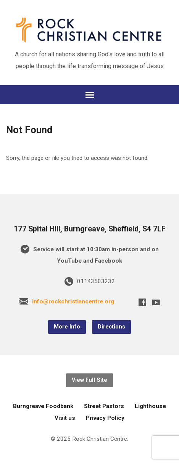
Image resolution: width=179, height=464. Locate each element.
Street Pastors (104, 406)
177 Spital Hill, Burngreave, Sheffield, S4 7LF (90, 229)
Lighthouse (150, 406)
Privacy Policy (105, 418)
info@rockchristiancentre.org (73, 301)
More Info (67, 327)
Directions (111, 327)
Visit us (65, 418)
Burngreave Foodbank (43, 406)
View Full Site (89, 380)
